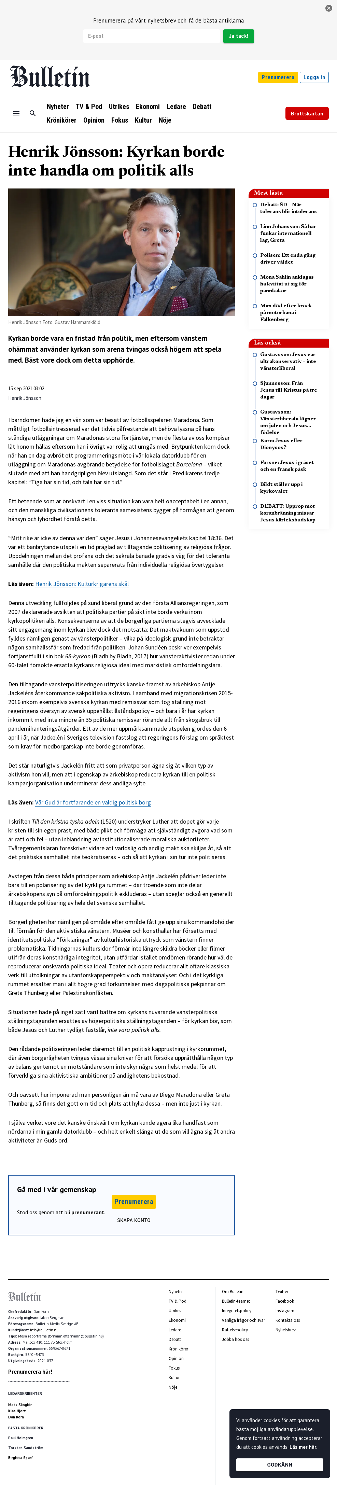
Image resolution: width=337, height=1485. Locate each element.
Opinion (93, 120)
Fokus (119, 120)
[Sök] (33, 113)
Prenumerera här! (30, 1371)
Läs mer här (303, 1447)
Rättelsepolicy (235, 1330)
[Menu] (16, 113)
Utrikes (119, 106)
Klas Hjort (17, 1411)
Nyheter (58, 106)
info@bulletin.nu (44, 1330)
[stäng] (329, 8)
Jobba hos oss (235, 1339)
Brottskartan (307, 113)
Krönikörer (61, 120)
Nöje (165, 120)
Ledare (176, 106)
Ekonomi (148, 106)
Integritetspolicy (236, 1311)
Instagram (285, 1311)
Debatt (202, 106)
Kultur (143, 120)
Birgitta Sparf (20, 1457)
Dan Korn (16, 1417)
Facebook (285, 1301)
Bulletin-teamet (236, 1301)
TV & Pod (89, 106)
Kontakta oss (288, 1320)
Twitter (282, 1291)
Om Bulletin (232, 1291)
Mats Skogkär (20, 1404)
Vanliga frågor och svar (243, 1320)
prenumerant (87, 1212)
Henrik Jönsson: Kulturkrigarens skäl (82, 584)
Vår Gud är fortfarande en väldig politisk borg (93, 802)
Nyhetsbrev (286, 1330)
